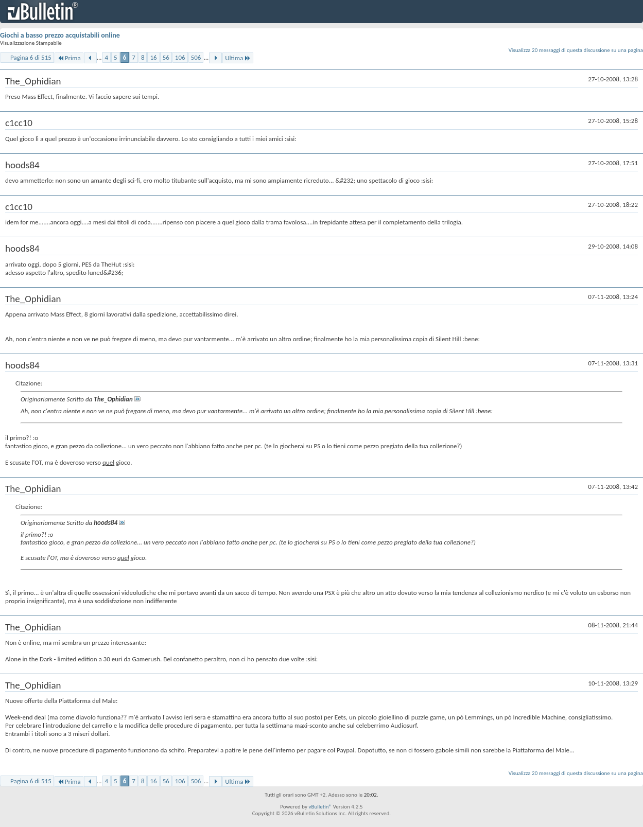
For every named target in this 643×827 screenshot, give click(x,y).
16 (153, 57)
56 (166, 57)
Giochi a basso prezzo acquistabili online (60, 35)
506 (196, 57)
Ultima (238, 58)
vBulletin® (320, 806)
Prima (69, 58)
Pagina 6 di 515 (30, 57)
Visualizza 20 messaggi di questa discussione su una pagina (576, 50)
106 (180, 57)
